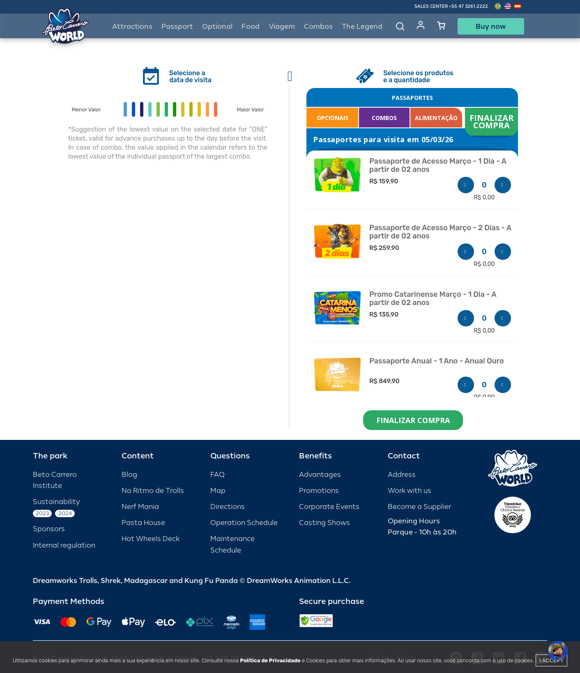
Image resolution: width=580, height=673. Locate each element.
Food (251, 26)
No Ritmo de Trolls (153, 491)
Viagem (282, 26)
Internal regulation (64, 545)
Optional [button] (217, 26)
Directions (227, 507)
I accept (551, 660)
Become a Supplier (419, 507)
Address (402, 475)
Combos (318, 26)
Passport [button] (177, 26)
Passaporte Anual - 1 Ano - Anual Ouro (436, 361)
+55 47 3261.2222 (468, 6)
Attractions (132, 26)
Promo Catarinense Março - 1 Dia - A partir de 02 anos (432, 298)
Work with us (409, 491)
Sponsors (49, 529)
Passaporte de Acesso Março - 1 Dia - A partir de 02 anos (437, 165)
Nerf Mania (140, 507)
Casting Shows (324, 523)
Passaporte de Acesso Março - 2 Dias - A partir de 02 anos (440, 232)
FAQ (217, 475)
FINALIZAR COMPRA (493, 121)
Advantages (320, 475)
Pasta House (143, 523)
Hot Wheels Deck (151, 539)
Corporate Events (329, 507)
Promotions (319, 491)
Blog (129, 475)
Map (218, 491)
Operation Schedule (244, 523)
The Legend (362, 26)
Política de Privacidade (270, 660)
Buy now (491, 26)
